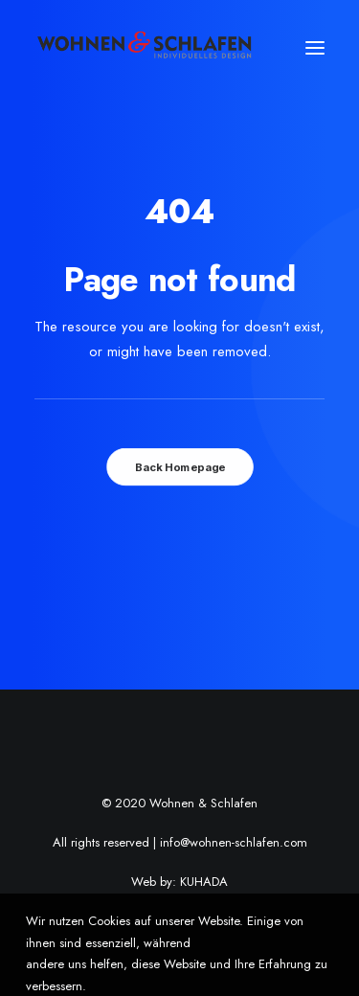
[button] (315, 48)
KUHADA (204, 881)
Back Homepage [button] (179, 467)
